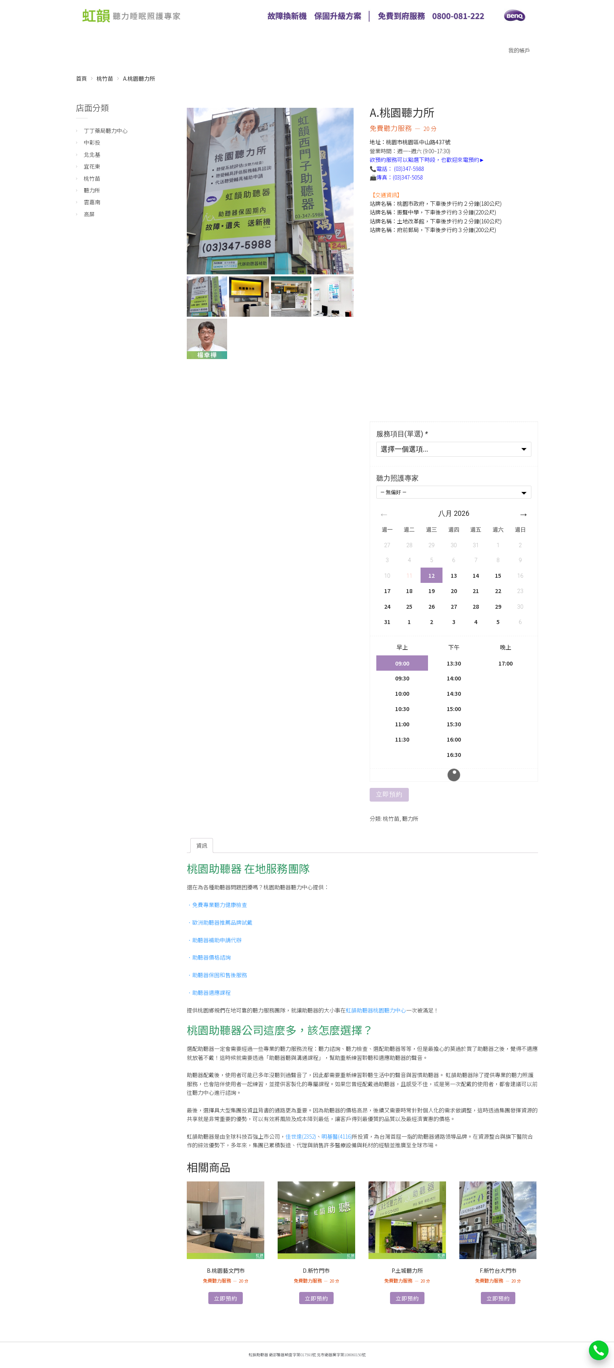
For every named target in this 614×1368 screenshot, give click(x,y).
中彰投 (92, 142)
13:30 (454, 663)
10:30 (402, 708)
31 (387, 622)
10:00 (402, 693)
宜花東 (92, 166)
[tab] (201, 845)
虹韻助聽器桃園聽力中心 (376, 1010)
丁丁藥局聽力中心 (106, 130)
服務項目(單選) (403, 434)
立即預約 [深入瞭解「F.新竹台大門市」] (498, 1298)
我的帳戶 (519, 50)
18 (409, 591)
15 (498, 575)
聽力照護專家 (397, 478)
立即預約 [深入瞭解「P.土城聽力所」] (407, 1298)
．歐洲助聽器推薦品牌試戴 (220, 922)
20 (454, 591)
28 (476, 606)
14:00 (454, 678)
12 (431, 575)
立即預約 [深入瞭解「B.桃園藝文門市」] (225, 1298)
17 (387, 591)
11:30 (402, 739)
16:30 (454, 754)
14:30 (454, 693)
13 (454, 575)
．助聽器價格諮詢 (209, 957)
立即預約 (389, 794)
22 (498, 591)
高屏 (89, 214)
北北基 (92, 154)
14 (476, 575)
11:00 (402, 724)
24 (387, 606)
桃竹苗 (105, 78)
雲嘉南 (92, 202)
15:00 (454, 708)
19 (431, 591)
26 (431, 606)
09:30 (402, 678)
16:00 (454, 739)
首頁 (81, 78)
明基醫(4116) (336, 1136)
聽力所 (410, 818)
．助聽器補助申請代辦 (214, 940)
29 (498, 606)
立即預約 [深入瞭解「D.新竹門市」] (316, 1298)
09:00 (402, 663)
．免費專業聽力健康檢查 (217, 905)
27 (454, 606)
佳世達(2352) (300, 1136)
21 (476, 591)
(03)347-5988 (409, 168)
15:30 (454, 724)
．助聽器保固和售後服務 (217, 975)
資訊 (201, 845)
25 (409, 606)
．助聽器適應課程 (209, 992)
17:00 (505, 663)
